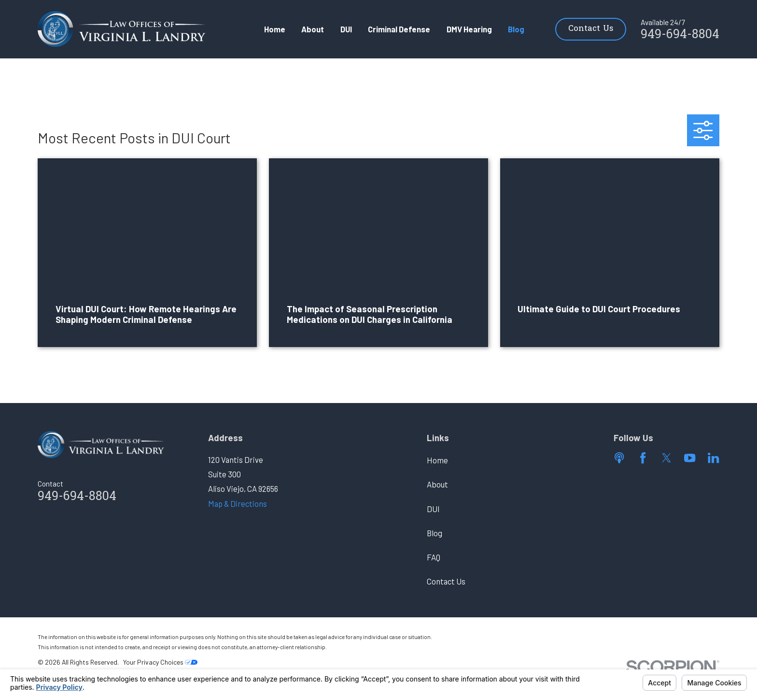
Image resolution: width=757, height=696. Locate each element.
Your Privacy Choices (160, 662)
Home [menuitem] (274, 29)
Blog (434, 533)
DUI (433, 509)
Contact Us (590, 29)
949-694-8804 (680, 35)
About (437, 484)
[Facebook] (642, 457)
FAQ (433, 557)
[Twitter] (666, 457)
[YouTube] (689, 457)
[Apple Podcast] (619, 457)
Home (437, 460)
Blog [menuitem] (516, 29)
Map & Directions (237, 503)
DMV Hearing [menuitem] (469, 29)
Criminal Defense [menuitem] (399, 29)
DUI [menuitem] (346, 29)
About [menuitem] (312, 29)
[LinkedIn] (713, 457)
